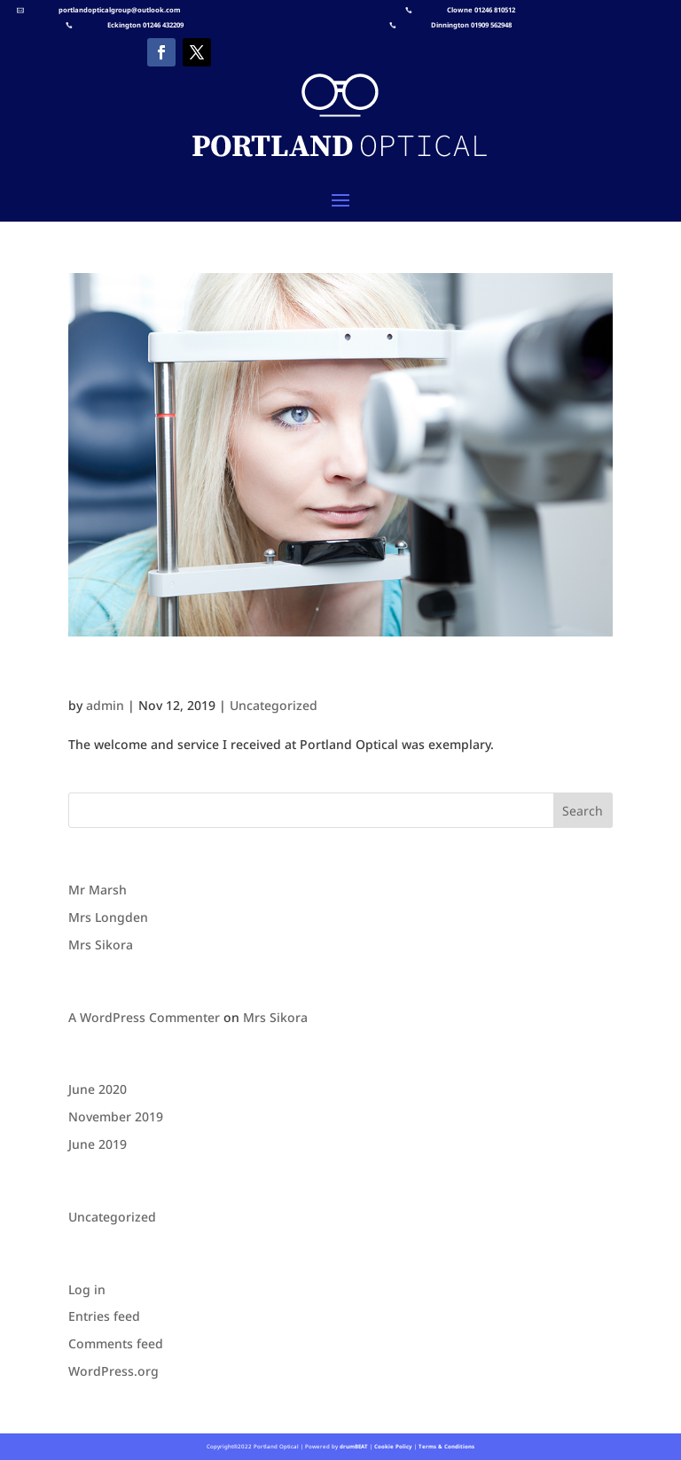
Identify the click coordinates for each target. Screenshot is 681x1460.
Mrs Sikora (100, 944)
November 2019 (115, 1116)
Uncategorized (273, 705)
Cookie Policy (392, 1446)
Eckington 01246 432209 (145, 24)
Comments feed (115, 1343)
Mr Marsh (97, 889)
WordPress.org (113, 1370)
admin (105, 705)
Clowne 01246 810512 (481, 9)
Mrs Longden (143, 675)
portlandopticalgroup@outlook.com (119, 9)
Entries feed (104, 1316)
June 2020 (97, 1089)
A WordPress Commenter (144, 1017)
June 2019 (97, 1144)
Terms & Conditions (446, 1446)
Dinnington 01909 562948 (471, 24)
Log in (87, 1289)
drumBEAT (354, 1446)
